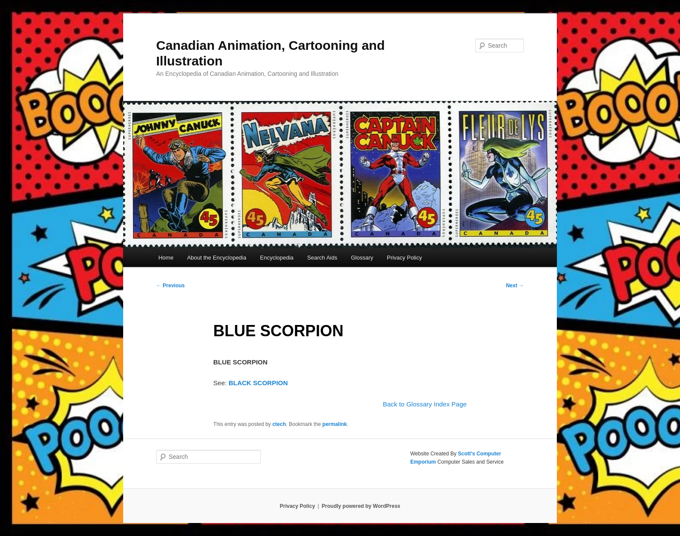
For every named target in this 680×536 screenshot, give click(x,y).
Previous (170, 286)
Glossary (362, 257)
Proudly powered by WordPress (361, 506)
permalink (334, 424)
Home (165, 257)
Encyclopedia (276, 257)
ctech (279, 424)
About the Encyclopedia (216, 257)
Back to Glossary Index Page (425, 404)
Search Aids (322, 257)
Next (515, 286)
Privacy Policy (404, 257)
